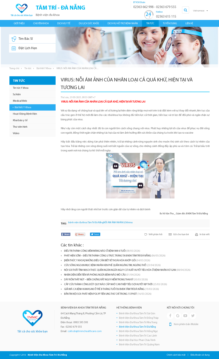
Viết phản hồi (155, 234)
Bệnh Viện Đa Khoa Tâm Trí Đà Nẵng (137, 327)
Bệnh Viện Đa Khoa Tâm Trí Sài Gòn (137, 313)
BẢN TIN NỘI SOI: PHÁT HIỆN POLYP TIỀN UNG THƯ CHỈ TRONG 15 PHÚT (107, 294)
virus (130, 222)
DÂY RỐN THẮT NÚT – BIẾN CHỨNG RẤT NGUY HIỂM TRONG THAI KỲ (106, 279)
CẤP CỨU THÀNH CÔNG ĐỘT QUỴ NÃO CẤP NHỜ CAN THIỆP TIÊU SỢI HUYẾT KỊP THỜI (115, 284)
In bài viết (205, 234)
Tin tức (27, 68)
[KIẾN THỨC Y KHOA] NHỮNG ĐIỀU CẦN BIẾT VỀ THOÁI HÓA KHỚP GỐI (107, 260)
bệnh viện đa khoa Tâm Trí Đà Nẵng (86, 222)
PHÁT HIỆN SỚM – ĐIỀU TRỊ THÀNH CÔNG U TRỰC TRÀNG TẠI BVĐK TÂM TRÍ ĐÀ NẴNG (114, 256)
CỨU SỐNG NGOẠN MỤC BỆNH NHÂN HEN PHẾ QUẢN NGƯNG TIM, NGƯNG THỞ (112, 265)
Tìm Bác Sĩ (22, 39)
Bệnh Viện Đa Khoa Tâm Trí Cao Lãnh (138, 336)
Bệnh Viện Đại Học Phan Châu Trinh (137, 340)
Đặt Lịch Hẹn (24, 48)
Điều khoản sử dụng (200, 355)
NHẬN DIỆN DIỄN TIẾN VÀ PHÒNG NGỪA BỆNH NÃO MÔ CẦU (102, 275)
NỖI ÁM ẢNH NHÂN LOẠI (116, 222)
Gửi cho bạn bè (181, 234)
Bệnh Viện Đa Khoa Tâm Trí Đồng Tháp (139, 318)
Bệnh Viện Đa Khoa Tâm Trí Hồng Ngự (138, 331)
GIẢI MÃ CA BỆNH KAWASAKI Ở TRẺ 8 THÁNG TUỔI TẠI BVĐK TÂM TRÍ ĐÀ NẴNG (111, 289)
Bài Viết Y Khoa (44, 68)
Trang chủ (14, 68)
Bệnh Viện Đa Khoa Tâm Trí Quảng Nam (139, 344)
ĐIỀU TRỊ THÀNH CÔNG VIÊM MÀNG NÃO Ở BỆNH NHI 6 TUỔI (102, 251)
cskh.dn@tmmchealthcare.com (85, 331)
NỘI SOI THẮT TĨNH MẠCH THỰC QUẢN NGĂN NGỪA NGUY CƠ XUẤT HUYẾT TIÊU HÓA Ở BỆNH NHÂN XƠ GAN (127, 270)
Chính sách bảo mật (176, 355)
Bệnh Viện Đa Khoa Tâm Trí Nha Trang (138, 322)
